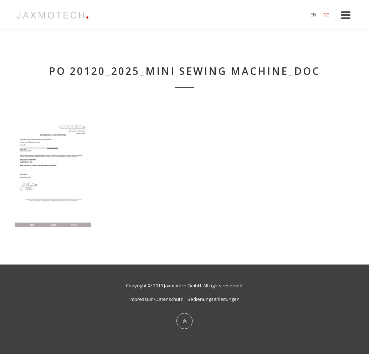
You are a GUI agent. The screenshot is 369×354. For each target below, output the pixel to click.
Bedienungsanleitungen (214, 299)
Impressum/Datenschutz (156, 299)
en (313, 14)
